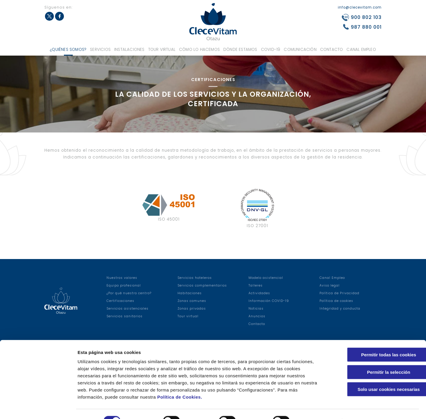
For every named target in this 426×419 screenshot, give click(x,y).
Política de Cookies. (179, 383)
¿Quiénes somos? (68, 49)
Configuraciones (318, 407)
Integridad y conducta (340, 308)
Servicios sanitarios (124, 316)
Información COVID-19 (268, 301)
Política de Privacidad (339, 293)
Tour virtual (161, 49)
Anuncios (256, 316)
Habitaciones (190, 293)
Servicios (100, 49)
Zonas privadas (192, 308)
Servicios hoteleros (195, 278)
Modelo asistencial (265, 278)
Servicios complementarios (202, 285)
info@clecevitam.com (360, 7)
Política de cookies (336, 301)
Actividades (259, 293)
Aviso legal (330, 285)
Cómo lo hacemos (199, 49)
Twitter (49, 16)
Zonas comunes (192, 301)
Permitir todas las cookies (376, 341)
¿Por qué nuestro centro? (128, 293)
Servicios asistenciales (127, 308)
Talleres (255, 285)
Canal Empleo (361, 49)
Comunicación (300, 49)
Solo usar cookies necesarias (377, 375)
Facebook (59, 16)
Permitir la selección (376, 358)
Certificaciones (120, 301)
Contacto (331, 49)
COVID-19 (270, 49)
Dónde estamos (240, 49)
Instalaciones (129, 49)
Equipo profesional (123, 285)
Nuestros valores (121, 278)
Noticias (256, 308)
